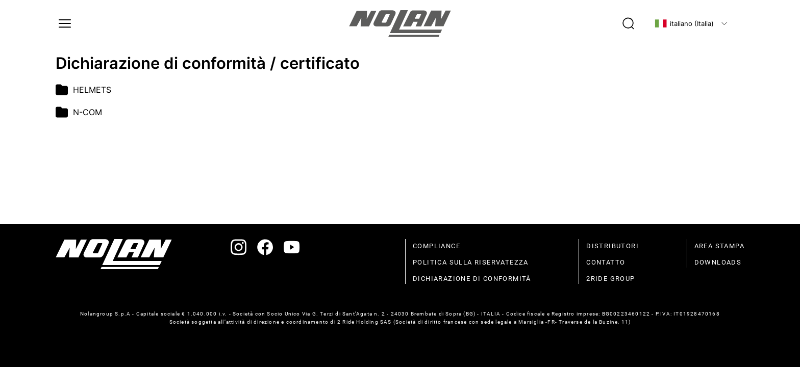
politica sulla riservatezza (471, 262)
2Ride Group (610, 278)
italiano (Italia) (684, 23)
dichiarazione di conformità (472, 278)
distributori (612, 246)
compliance (436, 246)
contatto (605, 262)
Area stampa (719, 246)
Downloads (718, 262)
